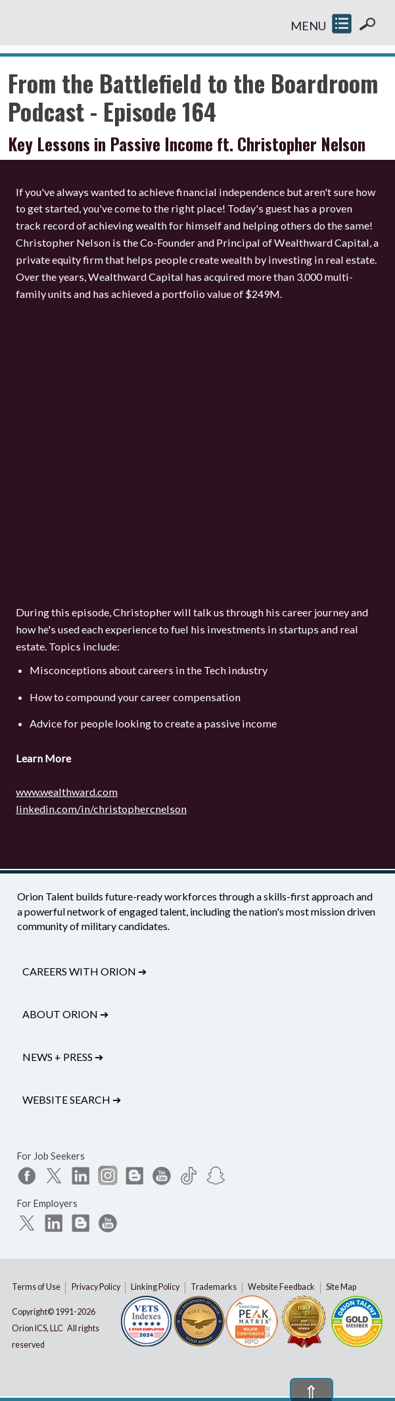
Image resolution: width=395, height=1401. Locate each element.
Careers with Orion (84, 971)
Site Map (341, 1287)
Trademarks (214, 1287)
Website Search (71, 1099)
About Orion (65, 1014)
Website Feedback (281, 1287)
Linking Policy (155, 1287)
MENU (308, 25)
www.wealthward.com (67, 791)
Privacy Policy (96, 1287)
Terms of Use (36, 1287)
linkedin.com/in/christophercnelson (101, 808)
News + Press (62, 1056)
